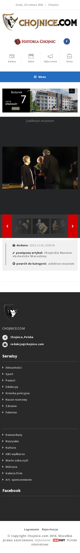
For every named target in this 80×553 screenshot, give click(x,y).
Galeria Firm (14, 473)
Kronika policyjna (18, 393)
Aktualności (14, 367)
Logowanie (31, 529)
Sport (9, 374)
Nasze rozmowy (16, 399)
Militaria (11, 467)
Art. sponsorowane (19, 480)
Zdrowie (11, 406)
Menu (40, 77)
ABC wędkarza (15, 454)
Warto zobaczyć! (17, 460)
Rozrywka (12, 441)
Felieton (11, 412)
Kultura (11, 447)
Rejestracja (50, 529)
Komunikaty (14, 435)
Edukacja (12, 387)
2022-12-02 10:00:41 (42, 245)
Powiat (10, 380)
